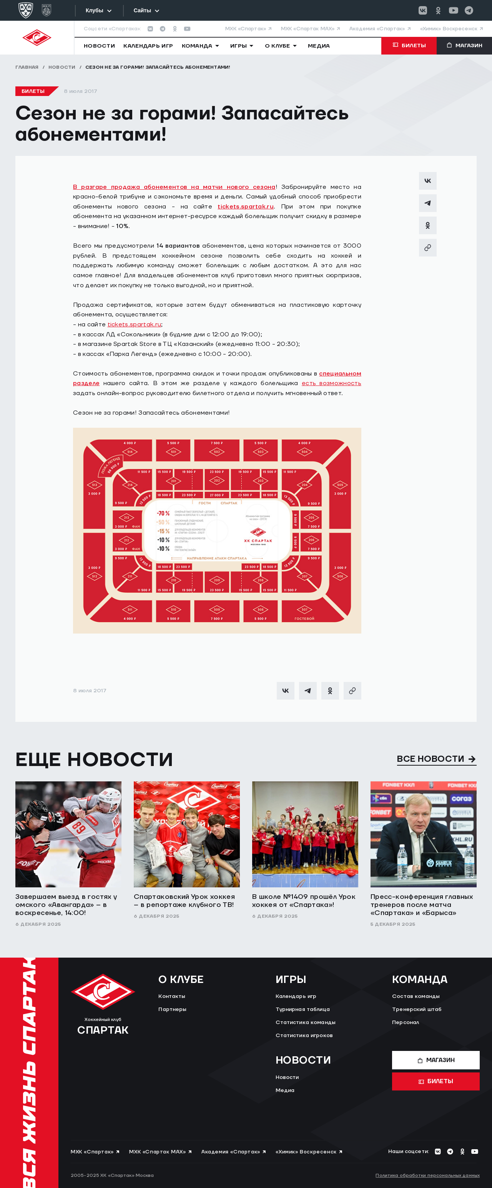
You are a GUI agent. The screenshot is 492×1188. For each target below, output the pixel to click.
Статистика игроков (304, 1035)
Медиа (285, 1090)
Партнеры (172, 1009)
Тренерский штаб (417, 1009)
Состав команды (416, 996)
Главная (27, 67)
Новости (62, 67)
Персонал (405, 1022)
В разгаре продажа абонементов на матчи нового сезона (174, 187)
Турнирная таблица (303, 1009)
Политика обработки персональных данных (428, 1175)
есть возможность (331, 383)
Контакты (171, 996)
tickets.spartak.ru (246, 206)
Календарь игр (296, 996)
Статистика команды (306, 1022)
